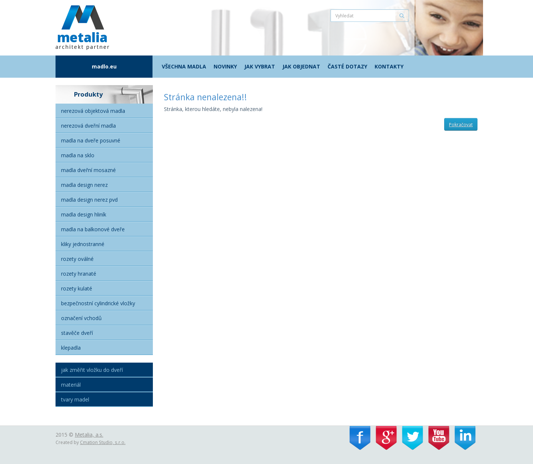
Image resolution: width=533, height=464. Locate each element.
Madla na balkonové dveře (93, 229)
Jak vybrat (259, 66)
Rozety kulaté (76, 288)
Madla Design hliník (83, 214)
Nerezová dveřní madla (88, 125)
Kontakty (389, 66)
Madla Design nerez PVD (89, 199)
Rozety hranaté (78, 273)
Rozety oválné (77, 258)
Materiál (71, 384)
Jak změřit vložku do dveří (92, 369)
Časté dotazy (347, 66)
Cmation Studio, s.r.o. (102, 442)
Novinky (225, 66)
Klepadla (71, 347)
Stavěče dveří (77, 332)
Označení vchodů (81, 318)
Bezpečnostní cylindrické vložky (98, 303)
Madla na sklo (77, 155)
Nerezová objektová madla (93, 110)
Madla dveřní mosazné (88, 170)
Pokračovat (461, 124)
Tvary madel (75, 399)
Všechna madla (184, 66)
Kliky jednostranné (82, 244)
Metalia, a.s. (89, 434)
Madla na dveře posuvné (90, 140)
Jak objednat (301, 66)
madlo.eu (104, 66)
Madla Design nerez (84, 184)
